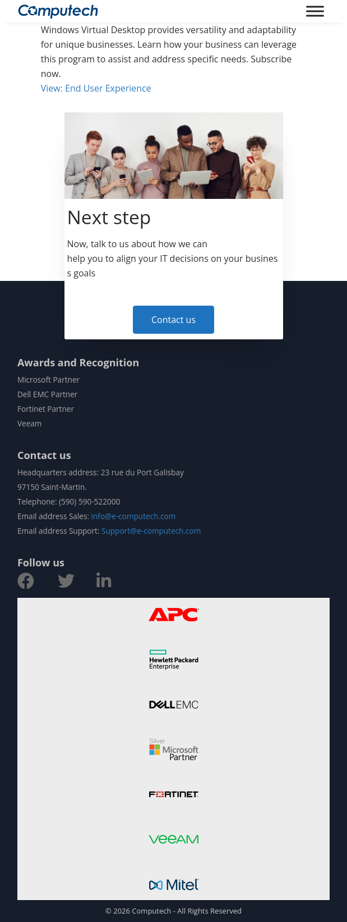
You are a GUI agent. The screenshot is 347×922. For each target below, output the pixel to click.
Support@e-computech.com (151, 530)
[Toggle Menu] (315, 11)
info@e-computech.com (133, 516)
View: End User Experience (96, 88)
